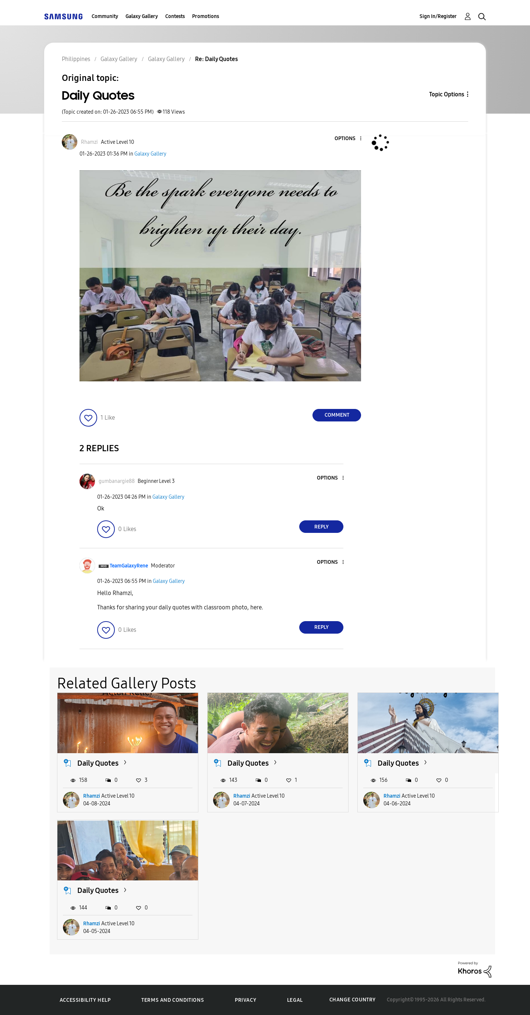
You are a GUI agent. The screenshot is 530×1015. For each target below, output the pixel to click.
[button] (348, 138)
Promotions (205, 16)
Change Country (352, 1000)
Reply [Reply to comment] (321, 527)
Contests (175, 16)
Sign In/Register (438, 16)
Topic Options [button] (446, 94)
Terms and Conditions (172, 1000)
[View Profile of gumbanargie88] (117, 481)
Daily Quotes (98, 763)
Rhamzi (91, 796)
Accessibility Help (85, 1000)
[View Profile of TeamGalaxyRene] (129, 566)
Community (105, 16)
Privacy (245, 1000)
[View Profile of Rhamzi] (89, 142)
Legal (295, 1000)
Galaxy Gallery (142, 16)
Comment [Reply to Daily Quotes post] (337, 415)
